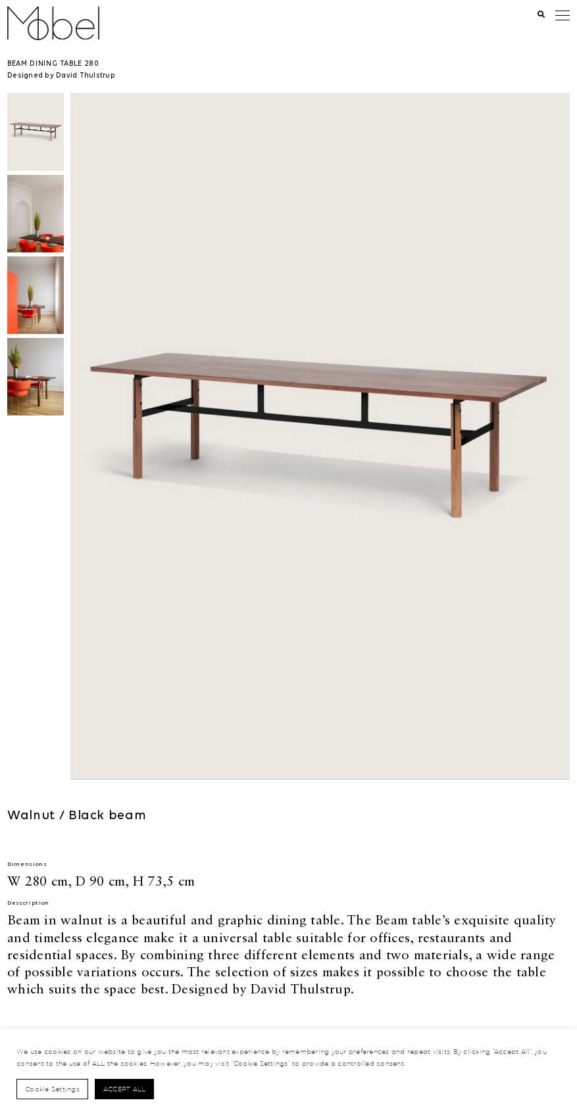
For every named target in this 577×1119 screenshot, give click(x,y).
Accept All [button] (124, 1089)
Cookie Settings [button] (52, 1089)
